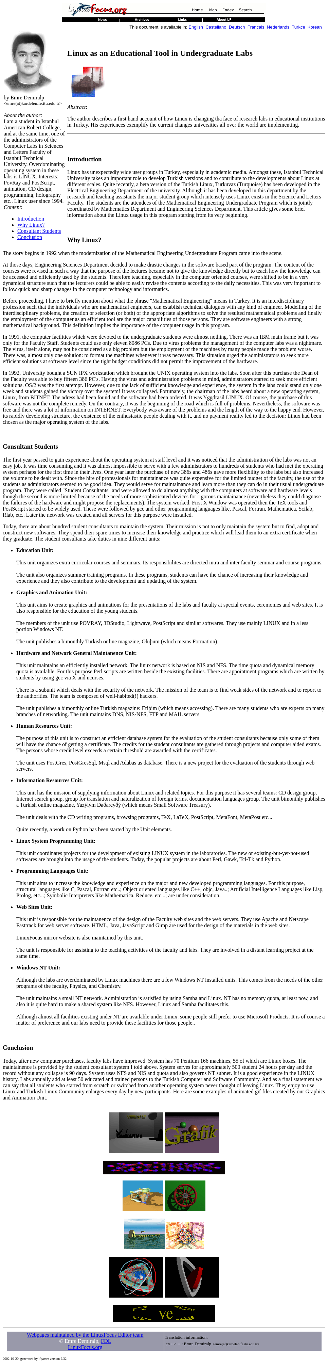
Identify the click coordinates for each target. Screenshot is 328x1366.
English (195, 27)
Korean (315, 27)
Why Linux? (30, 225)
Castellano (215, 27)
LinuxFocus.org (85, 1347)
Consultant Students (39, 231)
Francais (256, 27)
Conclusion (29, 237)
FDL (106, 1341)
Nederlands (278, 27)
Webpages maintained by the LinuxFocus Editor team (85, 1335)
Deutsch (237, 27)
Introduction (30, 219)
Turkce (298, 27)
